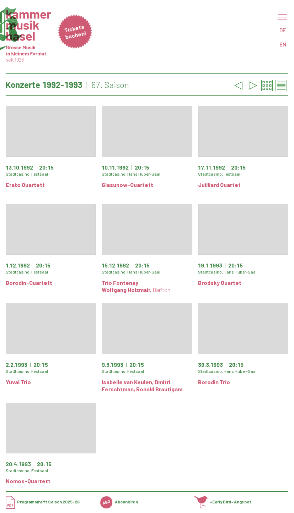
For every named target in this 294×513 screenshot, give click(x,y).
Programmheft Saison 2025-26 (43, 501)
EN (282, 44)
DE (282, 30)
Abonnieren (119, 501)
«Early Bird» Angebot (222, 501)
